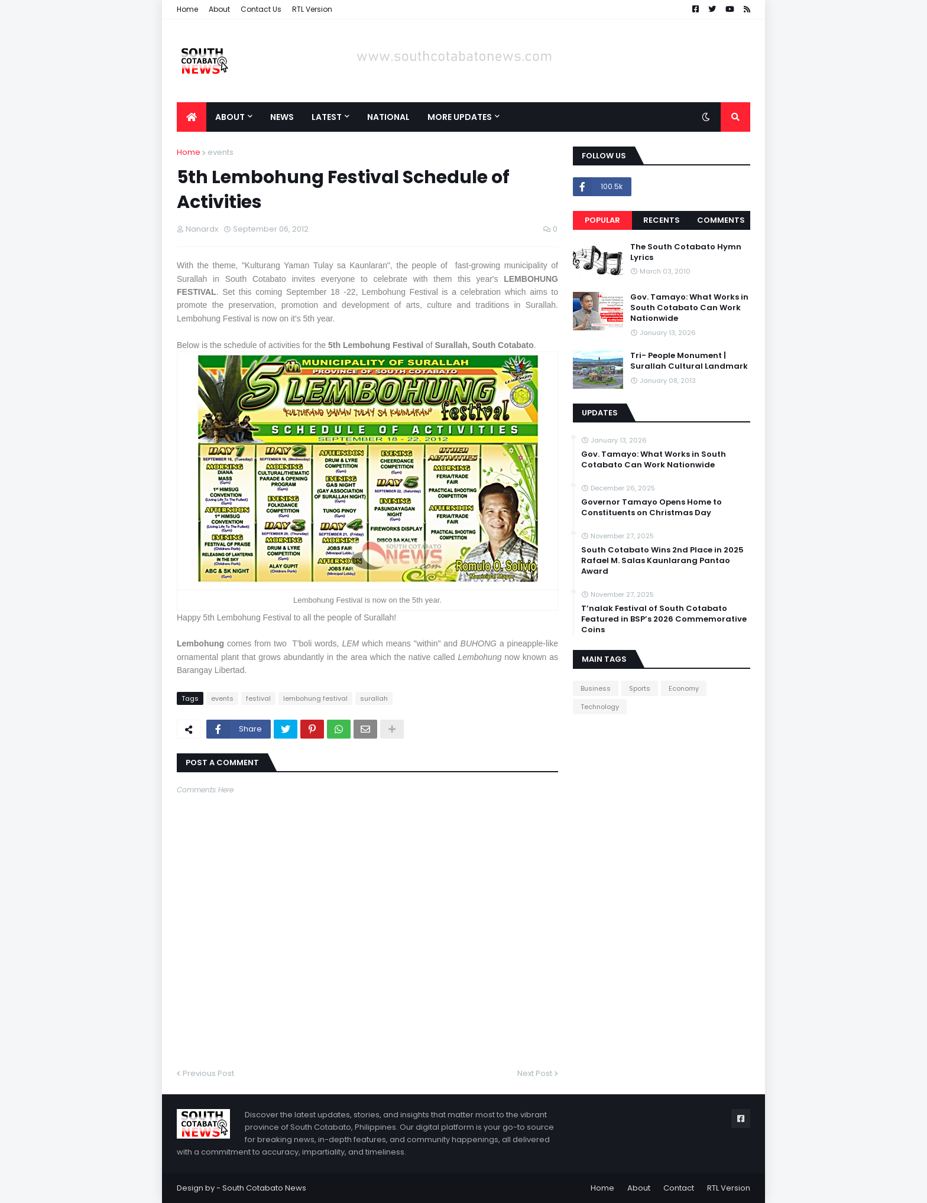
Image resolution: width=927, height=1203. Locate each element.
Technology (600, 706)
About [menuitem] (230, 117)
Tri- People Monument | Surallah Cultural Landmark (689, 361)
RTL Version (312, 9)
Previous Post (208, 1073)
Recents (661, 220)
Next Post (534, 1073)
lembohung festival (315, 698)
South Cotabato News (264, 1188)
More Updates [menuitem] (459, 117)
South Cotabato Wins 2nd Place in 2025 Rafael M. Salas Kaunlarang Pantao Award (662, 561)
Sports (639, 688)
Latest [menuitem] (327, 117)
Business (596, 688)
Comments (721, 220)
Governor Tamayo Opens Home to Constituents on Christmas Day (651, 507)
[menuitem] (191, 117)
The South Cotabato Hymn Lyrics (685, 252)
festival (258, 698)
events (221, 152)
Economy (684, 688)
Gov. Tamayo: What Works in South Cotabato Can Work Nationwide (689, 308)
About (219, 9)
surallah (374, 698)
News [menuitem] (282, 117)
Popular (602, 220)
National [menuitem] (388, 117)
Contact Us (261, 9)
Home (187, 9)
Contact (678, 1188)
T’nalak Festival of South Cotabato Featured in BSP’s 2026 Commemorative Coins (664, 619)
